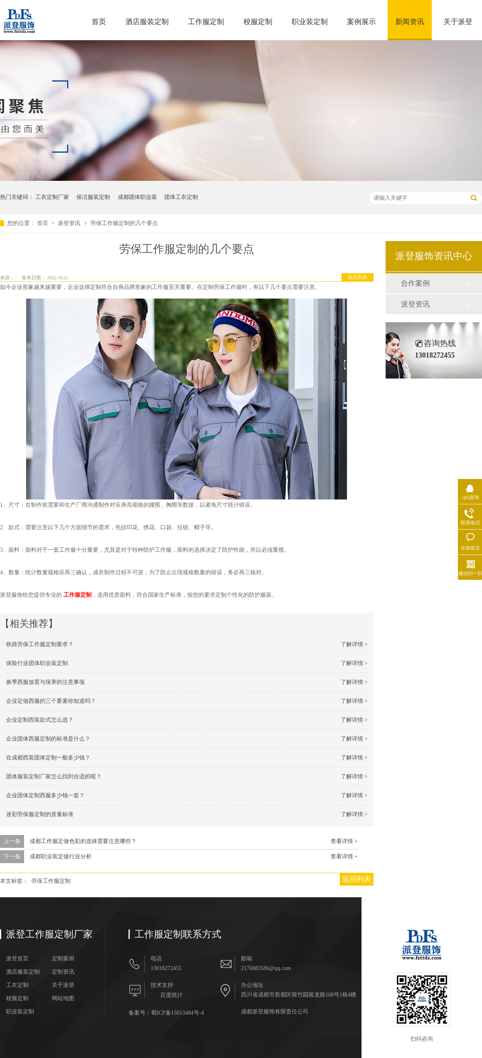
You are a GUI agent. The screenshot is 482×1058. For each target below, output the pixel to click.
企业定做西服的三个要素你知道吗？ (51, 701)
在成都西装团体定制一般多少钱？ (48, 758)
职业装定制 (310, 22)
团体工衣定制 (181, 197)
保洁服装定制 (93, 197)
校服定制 (257, 22)
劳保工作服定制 (51, 881)
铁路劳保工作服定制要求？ (40, 644)
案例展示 (361, 22)
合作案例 (415, 283)
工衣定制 (17, 985)
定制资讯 (63, 972)
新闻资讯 (409, 22)
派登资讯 (70, 223)
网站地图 (63, 998)
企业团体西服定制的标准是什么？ (48, 739)
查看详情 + (344, 841)
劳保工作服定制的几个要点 (124, 223)
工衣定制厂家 (52, 197)
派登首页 (17, 959)
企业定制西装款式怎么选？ (40, 720)
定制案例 (63, 959)
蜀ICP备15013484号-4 (177, 1013)
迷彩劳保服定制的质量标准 (40, 814)
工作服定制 (206, 22)
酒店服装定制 (147, 22)
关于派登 (457, 22)
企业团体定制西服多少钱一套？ (45, 795)
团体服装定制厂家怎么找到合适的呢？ (54, 777)
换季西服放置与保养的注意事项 (45, 682)
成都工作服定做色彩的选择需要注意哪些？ (83, 841)
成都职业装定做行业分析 (61, 856)
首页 (99, 22)
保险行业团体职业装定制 (37, 663)
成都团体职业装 (137, 197)
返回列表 (357, 277)
